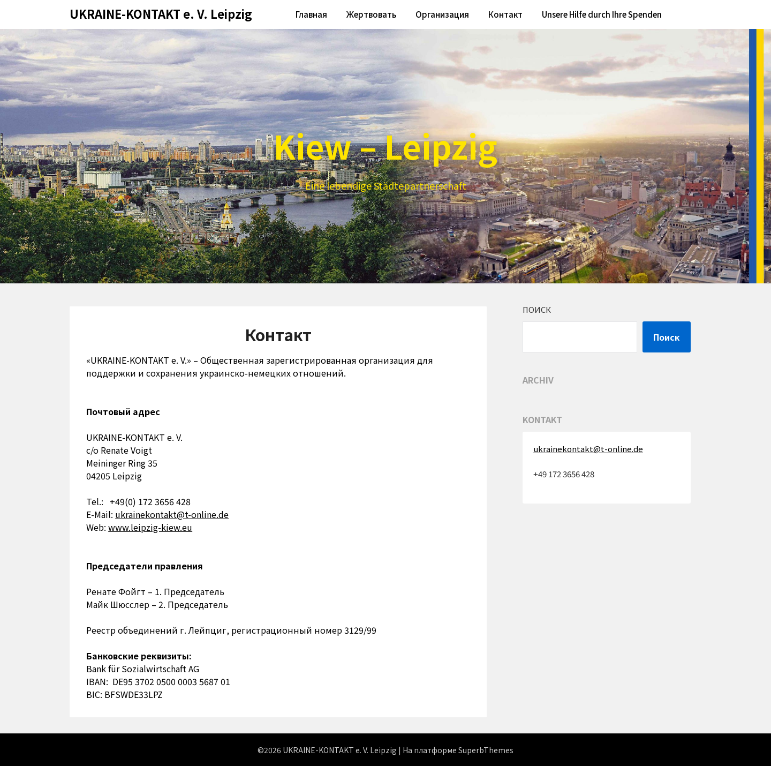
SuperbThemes (485, 750)
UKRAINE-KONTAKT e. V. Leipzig (161, 13)
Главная (311, 14)
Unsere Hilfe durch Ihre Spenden (602, 14)
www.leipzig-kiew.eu (150, 527)
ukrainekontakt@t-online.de (172, 514)
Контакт (505, 14)
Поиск (537, 309)
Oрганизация (442, 14)
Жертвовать (371, 14)
